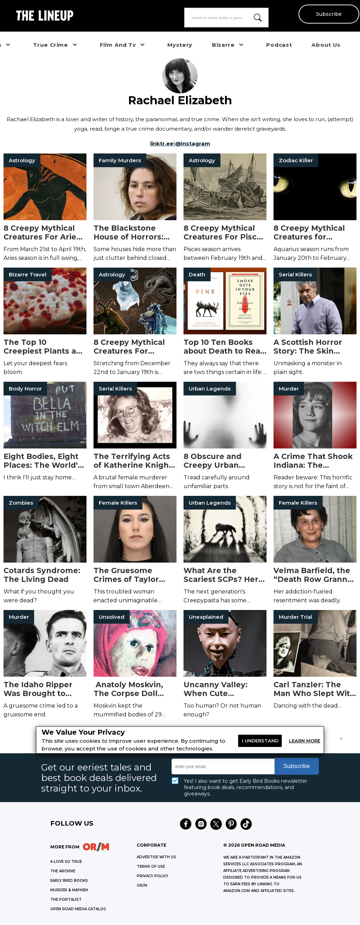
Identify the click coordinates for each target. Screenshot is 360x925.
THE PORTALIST (66, 899)
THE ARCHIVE (62, 871)
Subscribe (328, 14)
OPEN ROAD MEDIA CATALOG (78, 909)
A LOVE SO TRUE (66, 861)
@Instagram (192, 143)
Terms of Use (151, 866)
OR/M (142, 885)
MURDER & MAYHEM (69, 890)
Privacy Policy (152, 876)
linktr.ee (161, 143)
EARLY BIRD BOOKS (69, 880)
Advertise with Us (156, 857)
